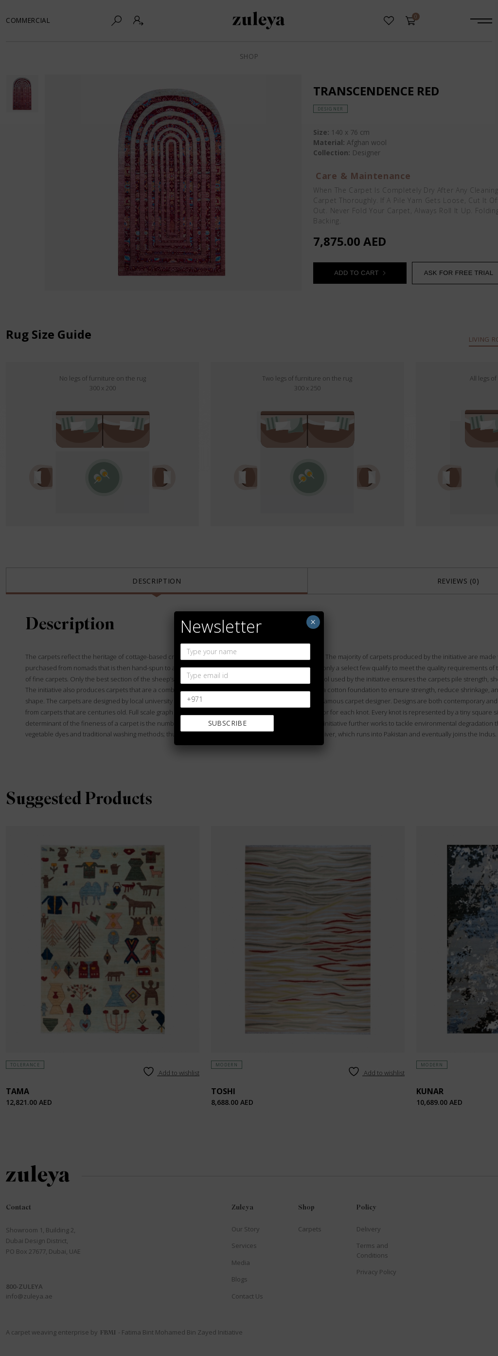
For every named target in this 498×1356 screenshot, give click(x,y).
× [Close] (313, 622)
